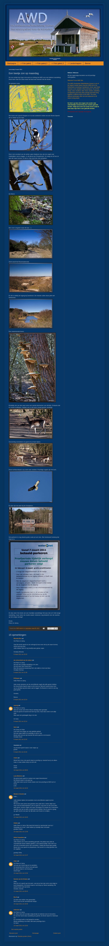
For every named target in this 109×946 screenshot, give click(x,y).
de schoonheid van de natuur (23, 660)
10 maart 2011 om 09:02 (21, 770)
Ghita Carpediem (19, 837)
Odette (16, 823)
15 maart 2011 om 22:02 (21, 925)
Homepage (35, 933)
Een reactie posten (16, 929)
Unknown (17, 910)
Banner (88, 63)
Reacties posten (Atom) (24, 936)
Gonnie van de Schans (21, 879)
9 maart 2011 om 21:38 (20, 672)
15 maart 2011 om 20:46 (21, 904)
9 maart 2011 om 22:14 (20, 699)
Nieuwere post (13, 933)
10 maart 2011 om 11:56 (21, 831)
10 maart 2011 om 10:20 (21, 817)
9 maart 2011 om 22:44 (20, 752)
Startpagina (11, 63)
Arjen (15, 861)
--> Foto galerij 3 (57, 63)
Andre (15, 758)
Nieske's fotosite (19, 794)
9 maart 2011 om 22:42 (20, 739)
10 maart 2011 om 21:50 (21, 873)
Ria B (15, 897)
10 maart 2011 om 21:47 (21, 855)
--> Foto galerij (25, 63)
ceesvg (16, 705)
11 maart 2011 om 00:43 (21, 891)
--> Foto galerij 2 (41, 63)
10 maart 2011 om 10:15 (21, 788)
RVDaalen (17, 678)
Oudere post (56, 933)
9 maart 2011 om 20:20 (20, 654)
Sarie (15, 727)
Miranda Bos (17, 638)
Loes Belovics (18, 776)
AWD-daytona (20, 628)
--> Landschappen (74, 63)
